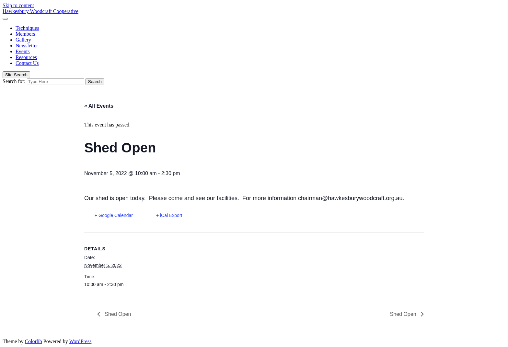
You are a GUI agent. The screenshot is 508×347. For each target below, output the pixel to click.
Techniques (27, 28)
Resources (26, 57)
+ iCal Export (169, 215)
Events (23, 51)
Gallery (23, 39)
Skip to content (18, 5)
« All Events (98, 106)
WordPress (80, 341)
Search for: (14, 81)
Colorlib (33, 341)
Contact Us (27, 63)
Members (25, 34)
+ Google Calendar (114, 215)
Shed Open (117, 314)
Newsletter (27, 45)
